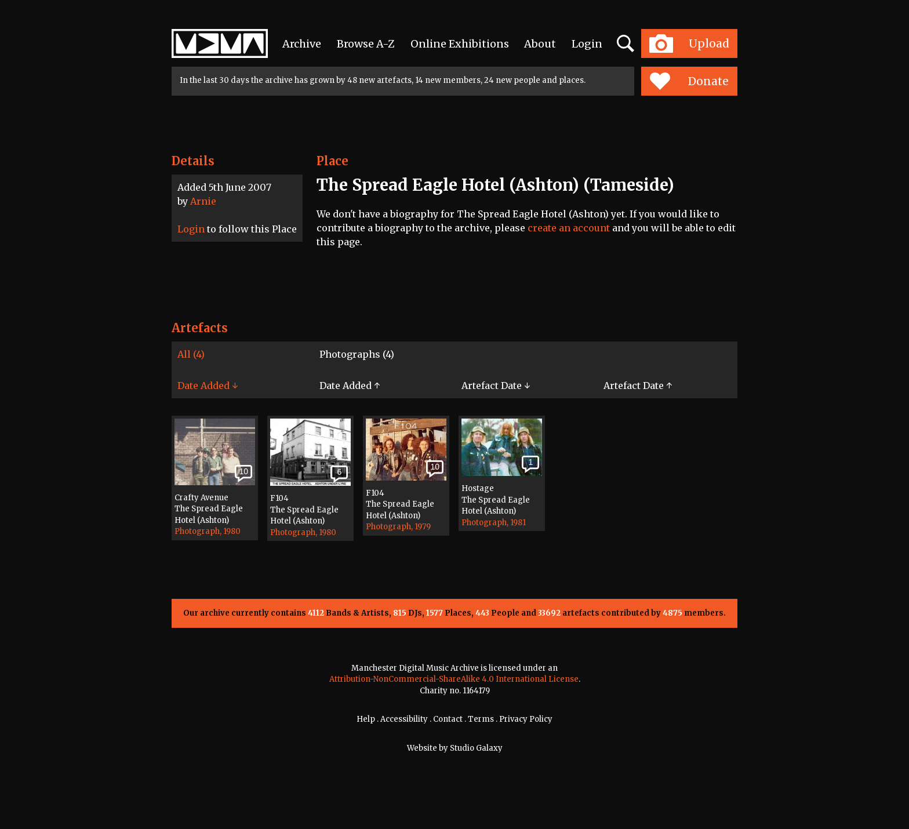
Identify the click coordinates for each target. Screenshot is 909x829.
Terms (481, 719)
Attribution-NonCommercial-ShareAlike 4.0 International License (454, 679)
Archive (301, 43)
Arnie (203, 201)
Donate (689, 81)
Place (332, 161)
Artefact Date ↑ (637, 385)
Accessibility (404, 719)
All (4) (191, 354)
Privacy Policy (525, 719)
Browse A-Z (366, 43)
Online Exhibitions (459, 43)
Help (366, 719)
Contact (448, 719)
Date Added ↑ (349, 385)
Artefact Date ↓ (495, 385)
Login (587, 43)
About (540, 43)
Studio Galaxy (476, 748)
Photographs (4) (356, 354)
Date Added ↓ (207, 385)
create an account (569, 228)
